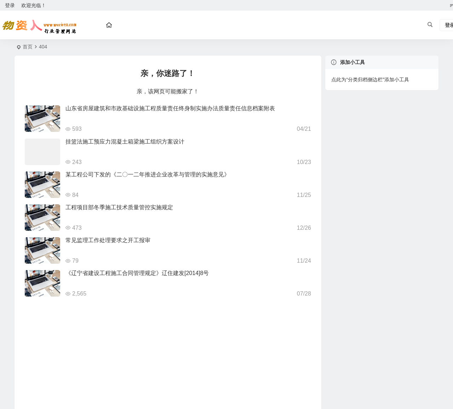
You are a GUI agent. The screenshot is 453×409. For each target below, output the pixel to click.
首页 (28, 46)
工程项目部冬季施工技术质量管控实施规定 (119, 207)
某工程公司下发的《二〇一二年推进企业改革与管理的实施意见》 (147, 174)
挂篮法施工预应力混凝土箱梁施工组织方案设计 (124, 142)
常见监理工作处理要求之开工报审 (107, 240)
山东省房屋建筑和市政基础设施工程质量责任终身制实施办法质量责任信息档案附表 (170, 108)
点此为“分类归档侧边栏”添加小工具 (370, 79)
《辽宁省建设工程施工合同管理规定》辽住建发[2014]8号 (137, 273)
